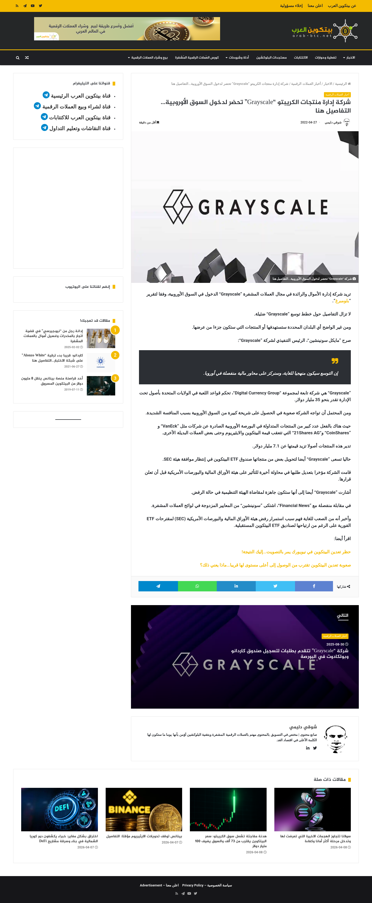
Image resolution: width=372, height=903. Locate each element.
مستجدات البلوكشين (271, 58)
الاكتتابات (301, 58)
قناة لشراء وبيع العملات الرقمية (76, 106)
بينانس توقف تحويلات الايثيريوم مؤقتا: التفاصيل (144, 836)
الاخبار (350, 58)
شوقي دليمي (333, 122)
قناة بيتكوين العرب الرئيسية (81, 96)
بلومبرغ (342, 300)
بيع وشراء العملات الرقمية (149, 58)
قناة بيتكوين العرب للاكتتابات (79, 117)
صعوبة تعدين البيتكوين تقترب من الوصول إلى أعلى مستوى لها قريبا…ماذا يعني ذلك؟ (275, 565)
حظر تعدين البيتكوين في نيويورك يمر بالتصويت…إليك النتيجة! (296, 551)
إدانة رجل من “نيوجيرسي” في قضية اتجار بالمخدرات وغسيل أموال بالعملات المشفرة (53, 336)
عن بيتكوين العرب (342, 5)
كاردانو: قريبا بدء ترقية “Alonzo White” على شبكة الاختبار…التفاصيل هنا (52, 358)
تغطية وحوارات (325, 58)
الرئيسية (343, 84)
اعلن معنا (315, 5)
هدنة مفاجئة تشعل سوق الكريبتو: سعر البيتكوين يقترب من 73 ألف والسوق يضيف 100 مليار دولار (231, 841)
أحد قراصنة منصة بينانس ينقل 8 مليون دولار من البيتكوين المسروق (52, 381)
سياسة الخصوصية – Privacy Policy (207, 885)
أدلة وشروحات (239, 58)
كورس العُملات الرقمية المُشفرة (197, 58)
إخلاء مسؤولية (291, 5)
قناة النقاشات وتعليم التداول (80, 128)
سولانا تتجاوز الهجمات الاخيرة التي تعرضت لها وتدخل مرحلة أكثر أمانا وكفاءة (315, 838)
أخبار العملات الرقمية (306, 84)
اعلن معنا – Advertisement (159, 885)
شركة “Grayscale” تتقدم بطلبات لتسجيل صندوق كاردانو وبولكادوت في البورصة (289, 654)
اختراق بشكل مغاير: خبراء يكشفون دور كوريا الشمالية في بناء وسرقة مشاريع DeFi (64, 838)
